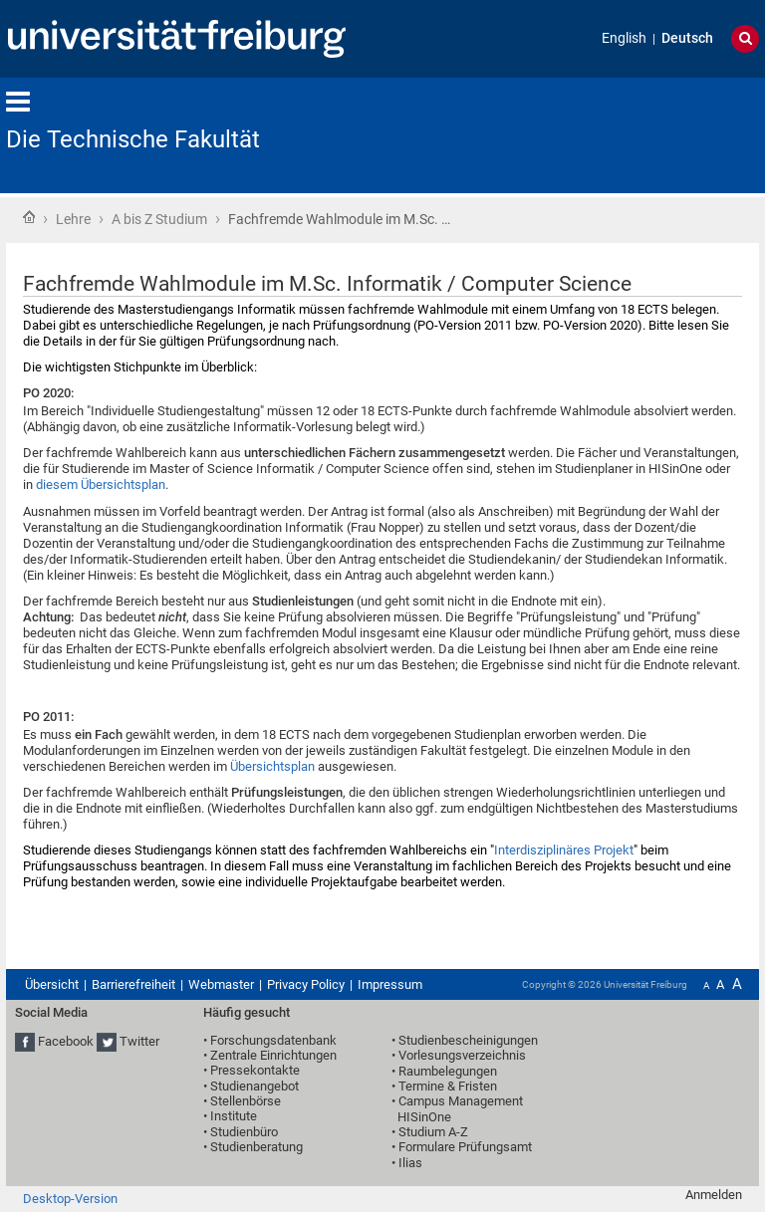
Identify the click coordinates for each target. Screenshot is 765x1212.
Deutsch (687, 38)
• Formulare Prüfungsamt (461, 1146)
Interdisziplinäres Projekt (564, 850)
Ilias (410, 1162)
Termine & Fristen (447, 1086)
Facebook (66, 1041)
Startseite (29, 217)
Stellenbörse (245, 1100)
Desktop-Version (70, 1198)
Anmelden (713, 1194)
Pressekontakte (255, 1070)
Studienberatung (256, 1146)
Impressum (390, 984)
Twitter (139, 1041)
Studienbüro (244, 1131)
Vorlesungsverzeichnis (462, 1055)
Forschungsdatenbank (273, 1040)
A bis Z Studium (159, 219)
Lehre (73, 219)
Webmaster (221, 984)
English (624, 38)
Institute (233, 1115)
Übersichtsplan (272, 766)
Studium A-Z (433, 1131)
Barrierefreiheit (133, 984)
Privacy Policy (306, 984)
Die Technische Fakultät (133, 139)
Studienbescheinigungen (468, 1040)
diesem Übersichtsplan (100, 484)
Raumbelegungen (447, 1071)
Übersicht (52, 984)
